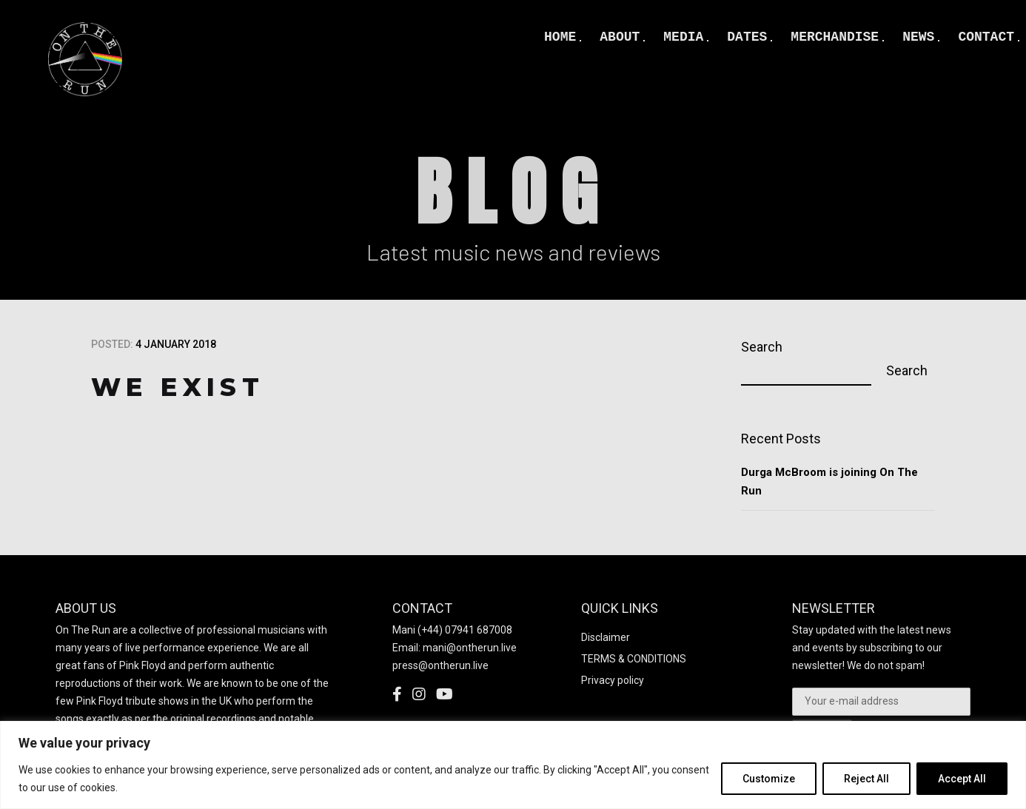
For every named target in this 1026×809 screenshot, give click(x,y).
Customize (768, 779)
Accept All (962, 779)
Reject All (866, 779)
